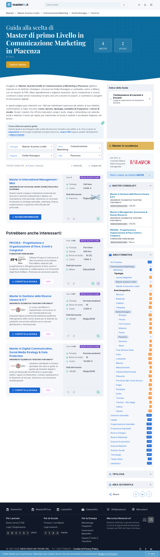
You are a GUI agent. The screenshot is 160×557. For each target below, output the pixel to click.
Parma (135, 332)
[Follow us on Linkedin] (151, 549)
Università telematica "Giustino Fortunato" (31, 303)
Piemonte (134, 376)
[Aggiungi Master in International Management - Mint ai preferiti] (68, 218)
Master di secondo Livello (134, 286)
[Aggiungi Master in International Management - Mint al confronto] (74, 218)
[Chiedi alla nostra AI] (48, 281)
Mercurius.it (142, 509)
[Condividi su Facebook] (136, 494)
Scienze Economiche (131, 441)
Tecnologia (131, 454)
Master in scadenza (125, 145)
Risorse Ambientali (131, 437)
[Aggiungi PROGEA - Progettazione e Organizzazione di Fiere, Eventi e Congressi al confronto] (74, 283)
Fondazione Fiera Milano (21, 254)
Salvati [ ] (76, 166)
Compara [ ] (95, 166)
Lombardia (134, 358)
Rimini (135, 345)
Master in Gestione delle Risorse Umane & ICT (129, 195)
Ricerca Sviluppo (131, 432)
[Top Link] (151, 4)
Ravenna (135, 341)
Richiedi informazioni (25, 217)
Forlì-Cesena (135, 323)
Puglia (134, 384)
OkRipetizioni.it (118, 509)
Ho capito (152, 554)
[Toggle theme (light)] (139, 4)
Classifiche (86, 541)
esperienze (13, 132)
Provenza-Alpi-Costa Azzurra (134, 380)
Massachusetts (134, 367)
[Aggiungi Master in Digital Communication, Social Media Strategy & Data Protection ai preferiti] (68, 392)
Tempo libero (131, 458)
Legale (131, 419)
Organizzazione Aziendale (131, 424)
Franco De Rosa (133, 528)
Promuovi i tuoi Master (54, 523)
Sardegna (134, 389)
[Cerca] (124, 4)
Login (8, 527)
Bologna (135, 315)
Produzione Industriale (131, 428)
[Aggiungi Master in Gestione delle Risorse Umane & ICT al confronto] (74, 336)
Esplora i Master (18, 64)
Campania (134, 307)
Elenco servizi (12, 523)
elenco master (17, 135)
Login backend (50, 527)
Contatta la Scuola (24, 281)
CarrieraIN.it (92, 509)
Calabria (134, 303)
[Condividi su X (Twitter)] (149, 494)
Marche (134, 363)
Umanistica (131, 463)
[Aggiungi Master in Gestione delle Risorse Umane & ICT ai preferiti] (68, 336)
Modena (135, 328)
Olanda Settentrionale (134, 371)
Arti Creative (131, 262)
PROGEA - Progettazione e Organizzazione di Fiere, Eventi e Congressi (125, 233)
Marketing (132, 269)
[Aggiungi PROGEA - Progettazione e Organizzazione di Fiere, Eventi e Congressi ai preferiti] (68, 283)
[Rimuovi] (52, 146)
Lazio (134, 354)
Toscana (134, 397)
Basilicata (134, 298)
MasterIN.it (16, 509)
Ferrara (135, 319)
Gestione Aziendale (131, 415)
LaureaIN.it (66, 509)
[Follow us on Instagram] (140, 549)
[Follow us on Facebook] (145, 549)
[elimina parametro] (151, 266)
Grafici (94, 538)
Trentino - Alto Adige (134, 402)
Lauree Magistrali (134, 277)
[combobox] (83, 4)
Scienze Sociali (131, 450)
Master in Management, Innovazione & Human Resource (128, 213)
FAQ (22, 523)
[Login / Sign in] (145, 4)
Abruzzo (134, 294)
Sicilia (134, 393)
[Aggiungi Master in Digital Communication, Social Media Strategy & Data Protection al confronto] (74, 392)
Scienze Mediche (131, 445)
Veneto (134, 411)
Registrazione (19, 527)
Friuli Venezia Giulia (134, 349)
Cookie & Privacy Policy (85, 548)
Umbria (134, 406)
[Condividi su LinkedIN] (142, 494)
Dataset (85, 538)
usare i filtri (65, 132)
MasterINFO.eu (43, 509)
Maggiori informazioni (108, 554)
